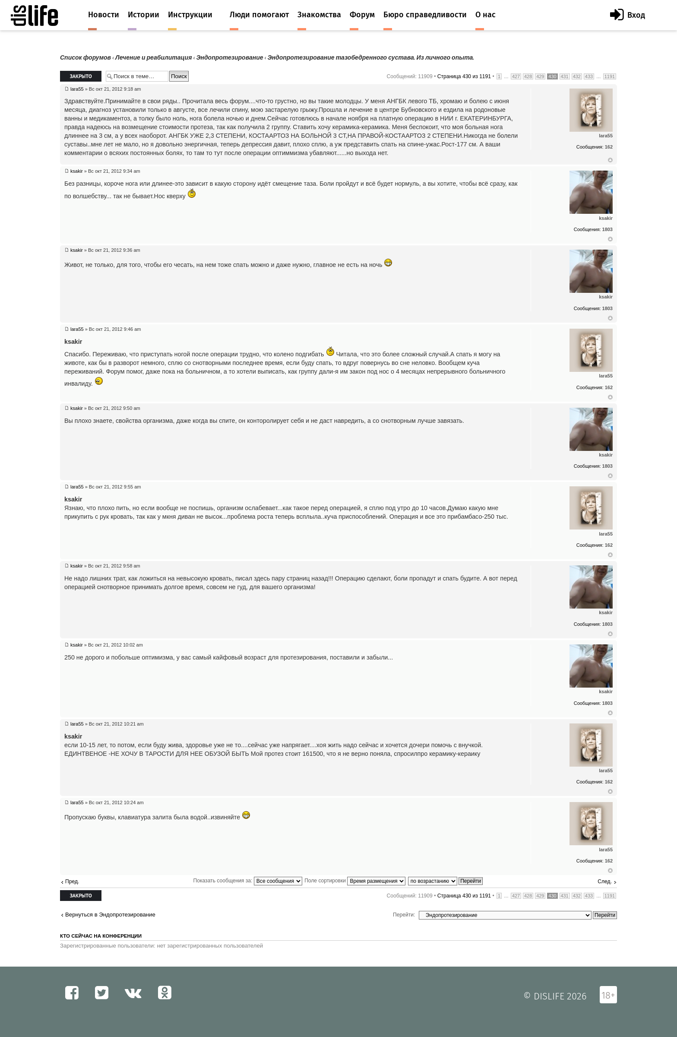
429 (540, 76)
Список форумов (85, 57)
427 (516, 76)
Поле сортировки (354, 881)
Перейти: (404, 915)
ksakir (76, 171)
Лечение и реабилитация (153, 57)
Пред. (72, 881)
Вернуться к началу (610, 160)
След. (605, 881)
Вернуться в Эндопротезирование (110, 914)
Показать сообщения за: (247, 881)
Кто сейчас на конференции (101, 936)
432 (577, 76)
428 (528, 76)
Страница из (464, 76)
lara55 (77, 89)
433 (589, 76)
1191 (609, 76)
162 (609, 146)
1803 (607, 229)
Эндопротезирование (229, 57)
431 (565, 76)
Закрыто (80, 76)
